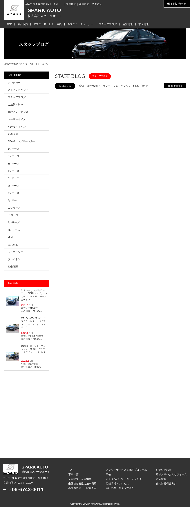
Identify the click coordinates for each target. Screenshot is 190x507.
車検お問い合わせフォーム (171, 474)
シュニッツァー (17, 251)
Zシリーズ (14, 222)
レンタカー (14, 82)
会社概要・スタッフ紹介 (120, 488)
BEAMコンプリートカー (22, 141)
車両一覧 (73, 474)
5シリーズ (13, 178)
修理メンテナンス (18, 111)
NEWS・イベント (18, 126)
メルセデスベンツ (18, 89)
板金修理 (13, 266)
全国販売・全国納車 (79, 478)
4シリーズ (13, 170)
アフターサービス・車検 (47, 24)
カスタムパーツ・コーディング (124, 478)
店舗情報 (127, 24)
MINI (10, 237)
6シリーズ (13, 185)
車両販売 (22, 24)
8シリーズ (13, 200)
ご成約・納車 (15, 104)
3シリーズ (13, 163)
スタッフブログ (108, 24)
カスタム (13, 244)
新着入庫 (13, 134)
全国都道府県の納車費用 (82, 483)
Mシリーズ (14, 229)
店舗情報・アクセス (117, 483)
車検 (108, 474)
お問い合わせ (176, 3)
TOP (9, 24)
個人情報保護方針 (166, 483)
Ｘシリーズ (14, 207)
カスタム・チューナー (80, 24)
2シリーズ (13, 156)
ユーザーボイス (17, 119)
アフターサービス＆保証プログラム (126, 469)
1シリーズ (13, 148)
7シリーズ (13, 192)
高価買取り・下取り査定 (82, 488)
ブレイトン (14, 259)
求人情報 (143, 24)
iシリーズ (13, 215)
